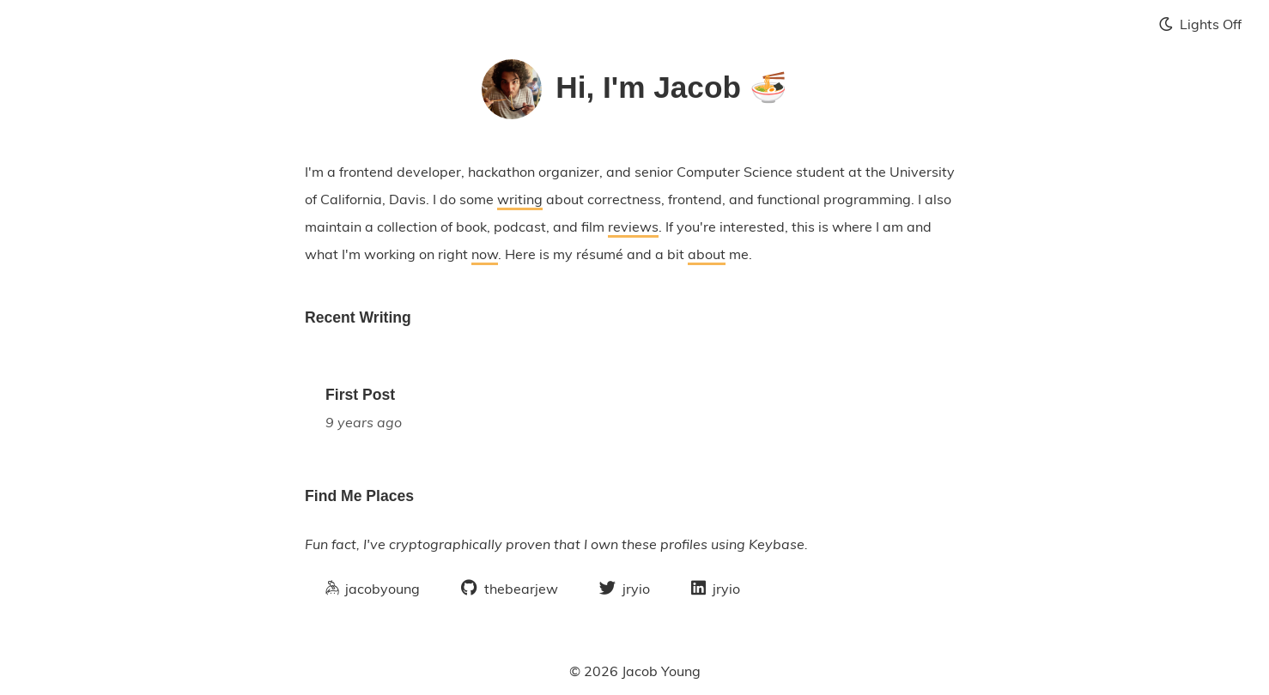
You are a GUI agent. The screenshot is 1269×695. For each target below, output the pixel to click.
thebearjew (509, 588)
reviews (633, 226)
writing (520, 199)
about (707, 254)
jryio (624, 588)
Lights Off (1200, 24)
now (484, 254)
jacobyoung (372, 588)
